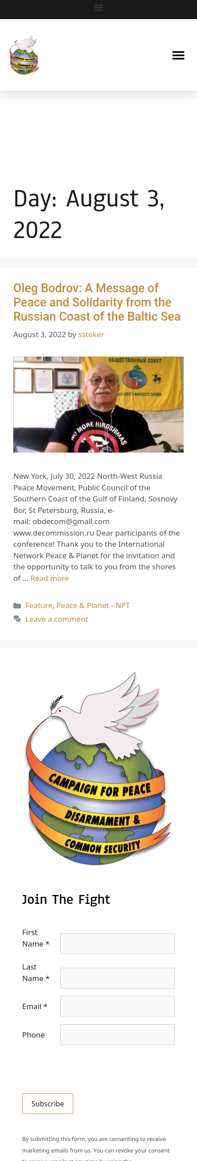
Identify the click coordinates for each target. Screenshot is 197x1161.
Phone (33, 1035)
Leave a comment (56, 619)
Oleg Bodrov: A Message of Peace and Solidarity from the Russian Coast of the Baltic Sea (97, 302)
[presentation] (89, 1069)
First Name (36, 938)
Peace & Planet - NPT (93, 605)
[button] (98, 7)
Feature (38, 605)
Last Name (36, 972)
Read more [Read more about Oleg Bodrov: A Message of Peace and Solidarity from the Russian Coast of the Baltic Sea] (49, 578)
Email (34, 1006)
